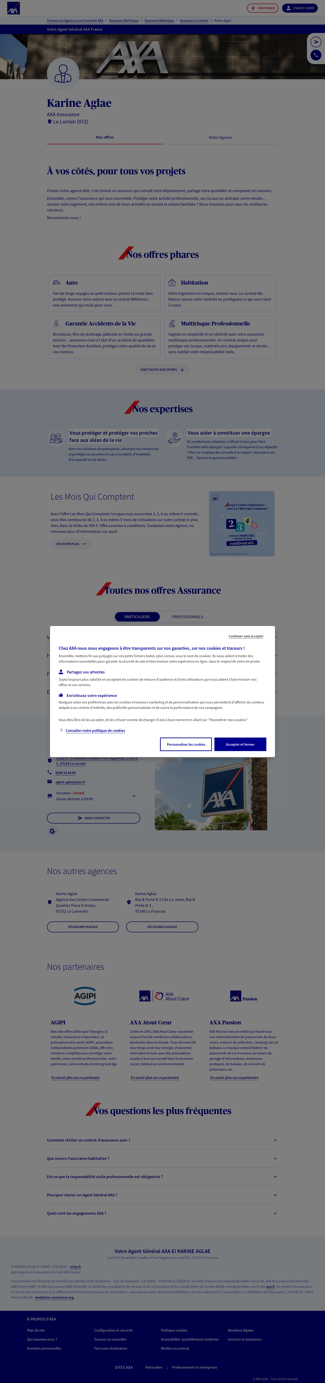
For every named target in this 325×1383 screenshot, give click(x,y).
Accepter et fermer (240, 744)
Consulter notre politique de (95, 730)
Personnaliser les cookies (186, 744)
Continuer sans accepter (246, 636)
